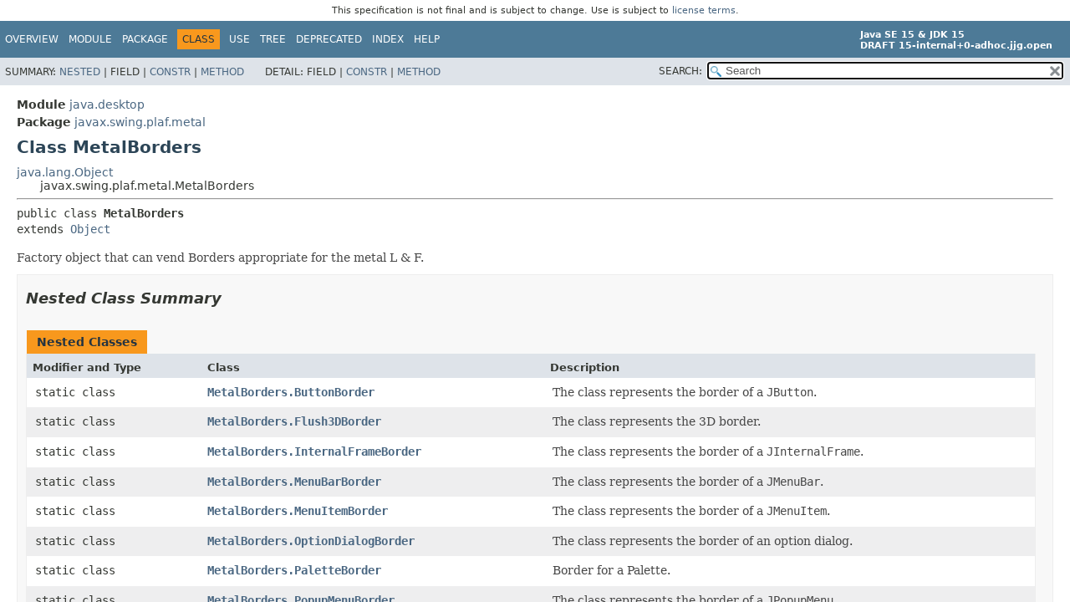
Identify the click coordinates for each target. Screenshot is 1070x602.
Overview (32, 39)
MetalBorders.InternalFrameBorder (314, 451)
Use (239, 39)
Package (145, 39)
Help (427, 39)
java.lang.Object (65, 172)
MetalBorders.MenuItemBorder (297, 511)
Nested (79, 72)
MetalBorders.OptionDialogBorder (311, 541)
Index (388, 39)
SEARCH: (680, 71)
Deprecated (329, 39)
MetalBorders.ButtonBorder (290, 392)
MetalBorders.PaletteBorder (294, 570)
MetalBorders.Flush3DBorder (294, 421)
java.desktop (107, 104)
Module (90, 39)
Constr (170, 72)
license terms (704, 10)
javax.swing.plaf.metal (140, 122)
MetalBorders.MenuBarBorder (294, 481)
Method (222, 72)
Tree (273, 39)
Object (90, 229)
